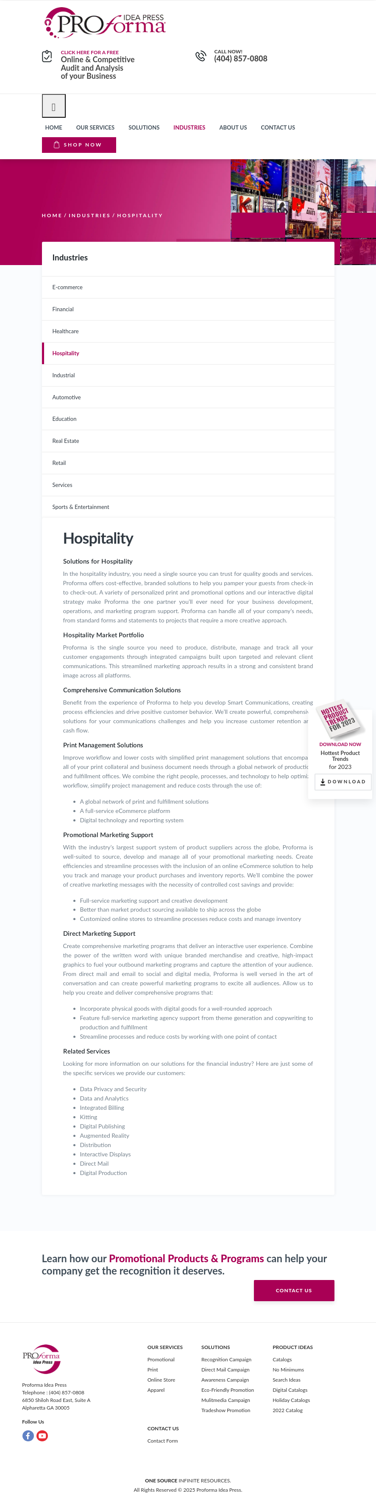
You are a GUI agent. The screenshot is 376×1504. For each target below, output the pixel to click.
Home (53, 127)
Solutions (143, 127)
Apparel (156, 1390)
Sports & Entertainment (81, 506)
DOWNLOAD (343, 782)
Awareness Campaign (225, 1380)
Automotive (67, 397)
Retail (59, 462)
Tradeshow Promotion (225, 1410)
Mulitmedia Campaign (225, 1400)
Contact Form (163, 1441)
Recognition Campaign (226, 1359)
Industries (189, 127)
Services (62, 484)
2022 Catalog (288, 1410)
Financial (63, 309)
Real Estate (66, 440)
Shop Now (78, 144)
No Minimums (288, 1369)
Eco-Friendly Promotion (227, 1390)
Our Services (95, 127)
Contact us (278, 127)
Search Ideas (287, 1380)
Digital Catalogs (290, 1390)
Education (65, 418)
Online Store (161, 1380)
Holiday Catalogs (291, 1400)
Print (153, 1369)
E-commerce (68, 287)
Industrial (64, 375)
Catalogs (282, 1359)
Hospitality (66, 353)
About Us (233, 127)
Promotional (161, 1359)
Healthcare (66, 331)
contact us (294, 1290)
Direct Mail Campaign (225, 1369)
